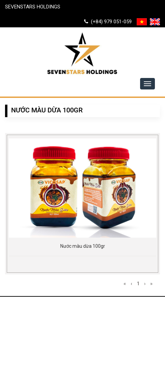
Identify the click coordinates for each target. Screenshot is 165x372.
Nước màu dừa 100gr (82, 246)
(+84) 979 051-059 (108, 22)
